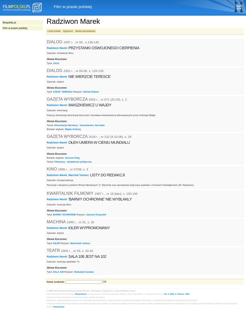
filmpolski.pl (80, 294)
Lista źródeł (54, 31)
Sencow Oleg (72, 157)
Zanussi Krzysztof (96, 214)
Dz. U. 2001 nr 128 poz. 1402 (176, 294)
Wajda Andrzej (73, 129)
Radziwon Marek (57, 48)
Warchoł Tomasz (78, 175)
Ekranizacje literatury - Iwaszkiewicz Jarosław (79, 125)
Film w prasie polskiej (15, 28)
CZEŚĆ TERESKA (63, 91)
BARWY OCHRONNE (64, 214)
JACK (56, 63)
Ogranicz (68, 31)
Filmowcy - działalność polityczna (72, 161)
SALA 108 (58, 272)
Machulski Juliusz (80, 243)
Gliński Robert (91, 91)
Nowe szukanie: (56, 281)
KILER (56, 243)
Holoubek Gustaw (84, 272)
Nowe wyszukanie (85, 31)
